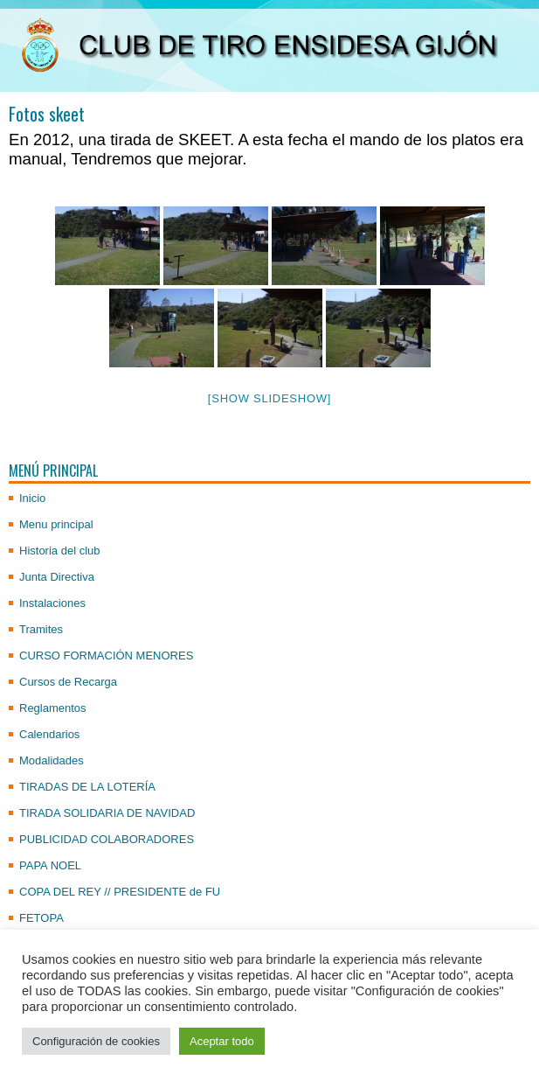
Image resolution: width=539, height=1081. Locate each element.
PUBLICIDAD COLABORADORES (106, 839)
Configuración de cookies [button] (96, 1041)
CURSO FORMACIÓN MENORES (106, 655)
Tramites (41, 629)
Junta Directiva (56, 576)
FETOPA (41, 917)
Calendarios (49, 734)
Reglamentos (52, 708)
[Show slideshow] (269, 398)
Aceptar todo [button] (222, 1041)
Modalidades (51, 760)
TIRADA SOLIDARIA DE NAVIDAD (107, 812)
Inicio (32, 498)
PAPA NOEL (50, 865)
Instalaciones (52, 603)
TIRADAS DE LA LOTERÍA (87, 786)
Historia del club (59, 550)
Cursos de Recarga (68, 681)
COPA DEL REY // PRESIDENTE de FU (119, 891)
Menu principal (56, 524)
